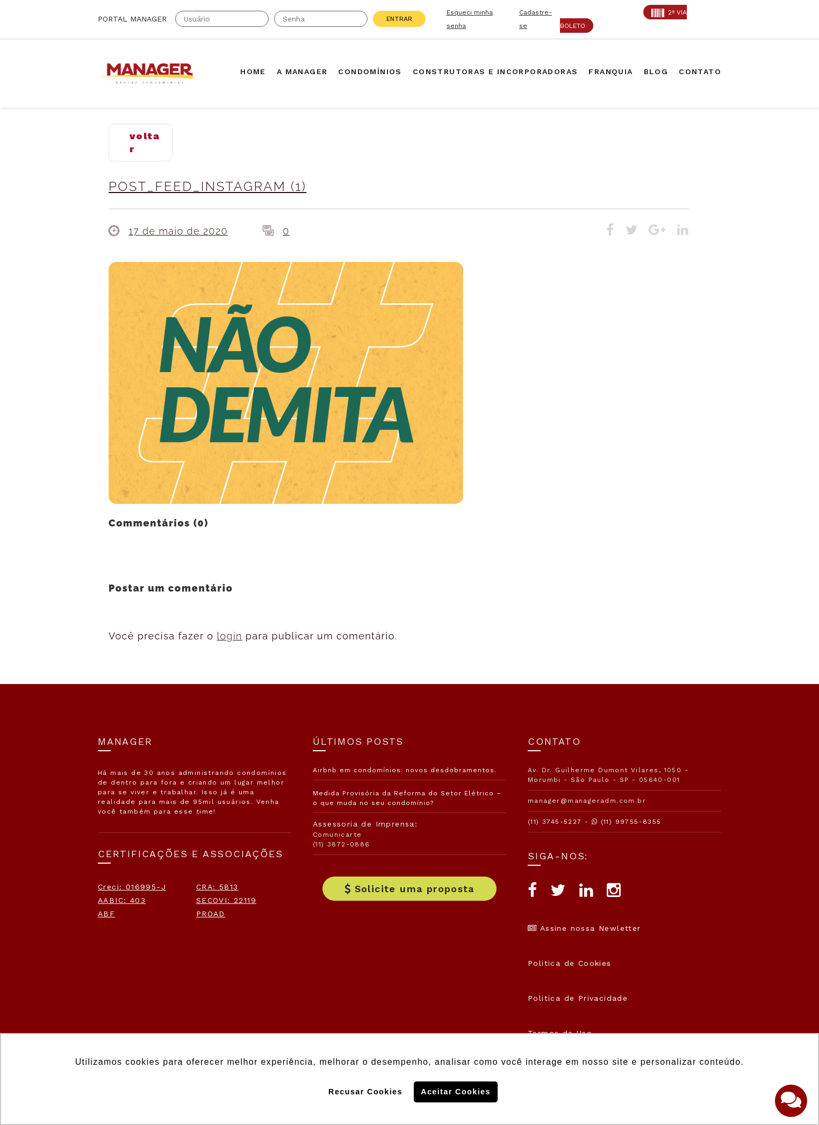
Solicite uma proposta (409, 888)
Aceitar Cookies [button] (456, 1091)
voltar (145, 142)
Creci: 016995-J (132, 886)
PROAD (210, 913)
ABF (106, 913)
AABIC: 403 (122, 900)
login (229, 636)
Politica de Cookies (570, 963)
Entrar (399, 19)
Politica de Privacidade (578, 998)
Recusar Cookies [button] (365, 1091)
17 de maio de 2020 (177, 231)
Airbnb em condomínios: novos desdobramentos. (405, 770)
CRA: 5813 (217, 886)
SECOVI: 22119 (226, 900)
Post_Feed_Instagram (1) (207, 186)
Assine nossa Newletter (584, 928)
